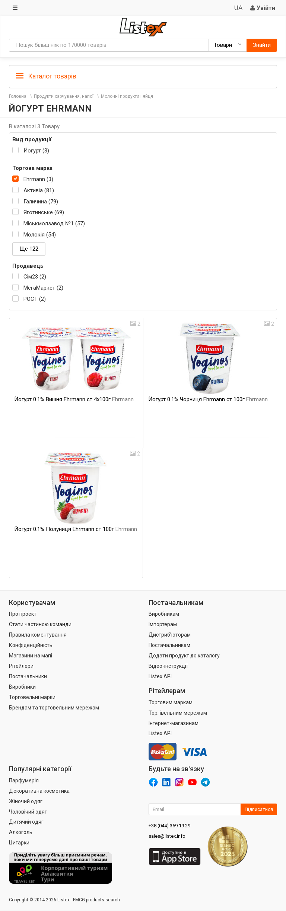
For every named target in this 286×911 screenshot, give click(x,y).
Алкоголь (20, 832)
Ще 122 (28, 248)
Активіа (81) (38, 190)
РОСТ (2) (34, 299)
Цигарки (19, 843)
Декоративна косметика (39, 791)
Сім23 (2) (34, 276)
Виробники (22, 687)
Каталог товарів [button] (46, 76)
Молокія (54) (39, 234)
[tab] (143, 75)
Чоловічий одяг (28, 812)
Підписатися (259, 809)
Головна (17, 96)
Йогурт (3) (36, 150)
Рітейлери (21, 666)
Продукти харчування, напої (63, 96)
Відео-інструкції (168, 666)
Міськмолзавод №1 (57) (54, 223)
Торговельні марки (32, 697)
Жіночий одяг (25, 801)
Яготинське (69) (43, 212)
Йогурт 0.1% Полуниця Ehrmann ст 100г (75, 529)
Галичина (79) (40, 201)
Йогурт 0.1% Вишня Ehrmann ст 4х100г (74, 399)
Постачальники (28, 676)
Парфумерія (24, 780)
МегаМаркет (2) (43, 287)
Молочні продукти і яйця (127, 96)
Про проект (22, 614)
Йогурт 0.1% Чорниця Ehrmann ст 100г (208, 399)
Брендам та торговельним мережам (54, 708)
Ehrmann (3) (38, 179)
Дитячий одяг (26, 822)
